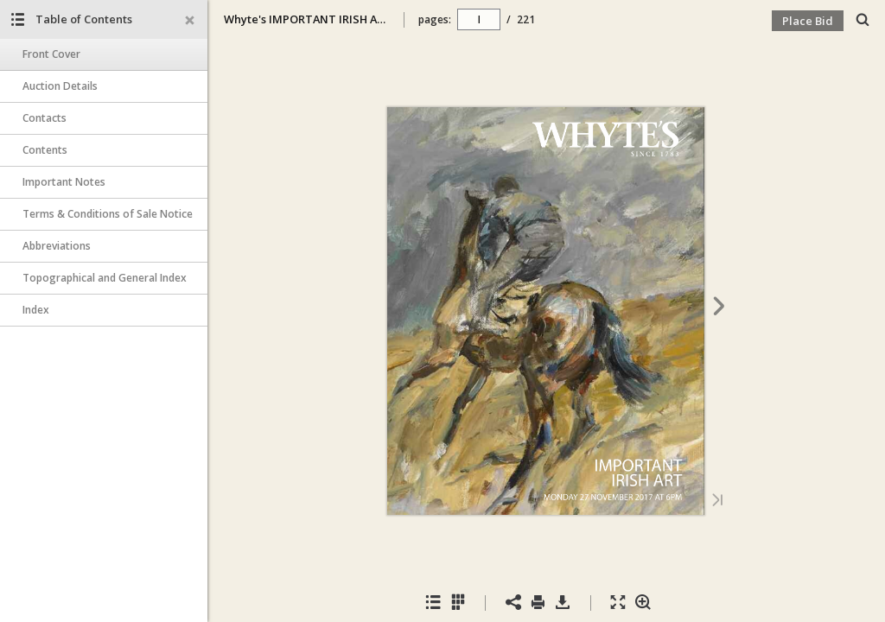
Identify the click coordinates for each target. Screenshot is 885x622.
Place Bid (807, 21)
